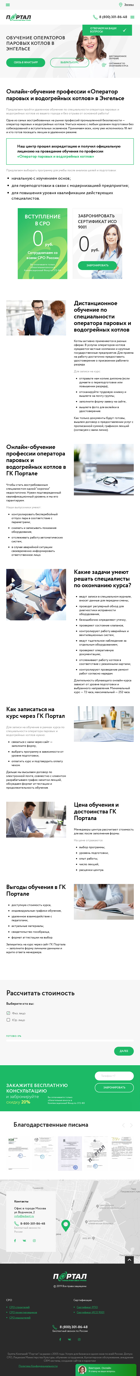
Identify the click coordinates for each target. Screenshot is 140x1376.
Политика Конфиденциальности (108, 1098)
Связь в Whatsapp (26, 62)
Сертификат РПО (87, 1307)
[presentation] (123, 1125)
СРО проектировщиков (23, 1312)
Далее (124, 1051)
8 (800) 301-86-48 (113, 17)
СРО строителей (19, 1307)
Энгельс (129, 5)
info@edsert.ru (24, 1216)
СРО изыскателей (19, 1318)
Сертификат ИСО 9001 (90, 1312)
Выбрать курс (70, 62)
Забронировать (97, 265)
